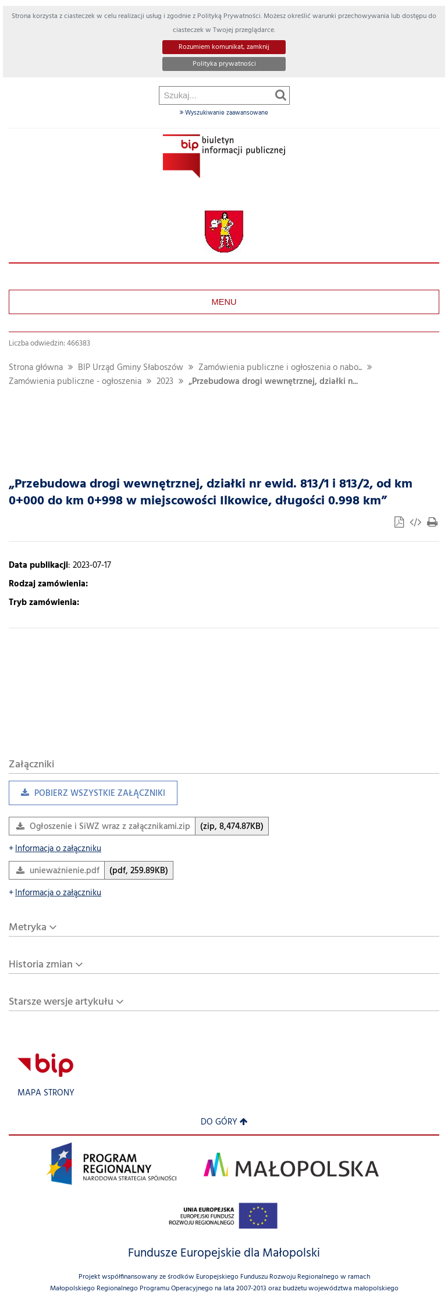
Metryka (28, 927)
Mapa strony (45, 1093)
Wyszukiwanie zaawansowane (224, 113)
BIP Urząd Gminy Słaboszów (130, 368)
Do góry (224, 1122)
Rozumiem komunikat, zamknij (224, 47)
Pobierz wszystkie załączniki (87, 796)
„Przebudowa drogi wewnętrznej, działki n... (273, 382)
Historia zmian (41, 964)
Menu (223, 302)
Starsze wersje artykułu (61, 1002)
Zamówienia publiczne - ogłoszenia (75, 382)
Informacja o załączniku (55, 849)
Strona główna (36, 368)
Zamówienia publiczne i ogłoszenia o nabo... (280, 368)
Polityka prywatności (224, 64)
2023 (165, 382)
